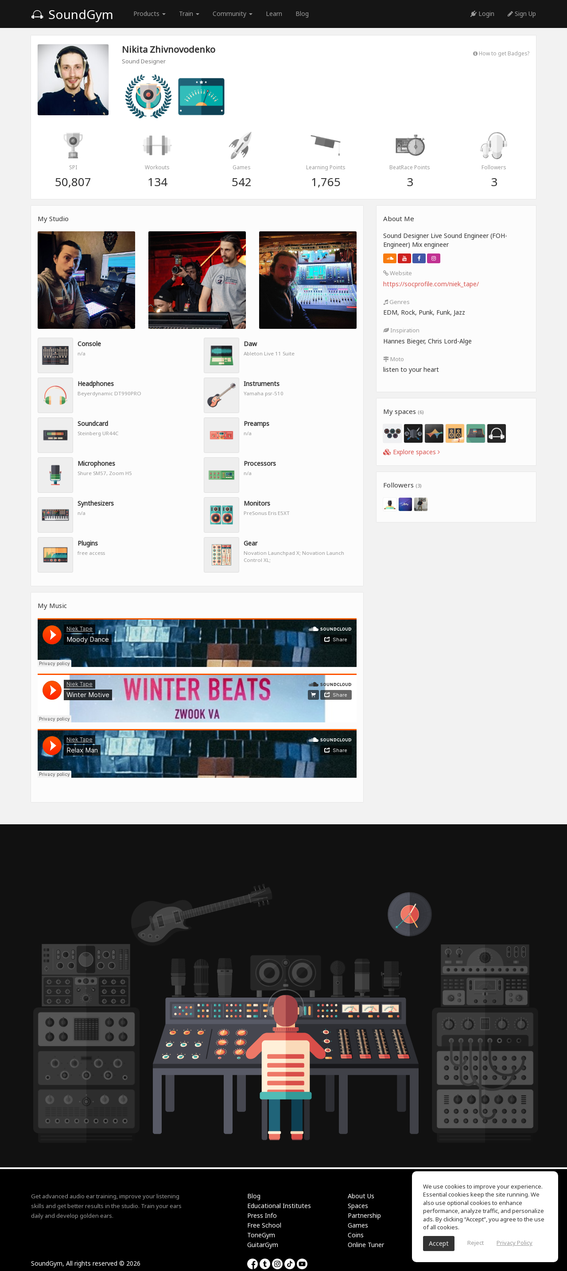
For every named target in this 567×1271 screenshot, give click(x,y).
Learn (274, 13)
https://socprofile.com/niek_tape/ (431, 284)
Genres (396, 302)
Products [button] (149, 13)
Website (397, 273)
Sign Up (522, 13)
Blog (302, 13)
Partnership (364, 1215)
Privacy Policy (514, 1243)
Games (358, 1225)
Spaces (358, 1205)
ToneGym (261, 1235)
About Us (361, 1196)
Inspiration (401, 330)
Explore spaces (411, 452)
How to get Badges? (501, 53)
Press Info (262, 1215)
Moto (393, 359)
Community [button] (232, 13)
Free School (264, 1225)
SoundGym (72, 14)
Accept (439, 1243)
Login (482, 13)
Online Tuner (366, 1244)
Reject (475, 1243)
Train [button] (189, 13)
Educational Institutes (279, 1205)
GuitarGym (262, 1244)
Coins (356, 1235)
